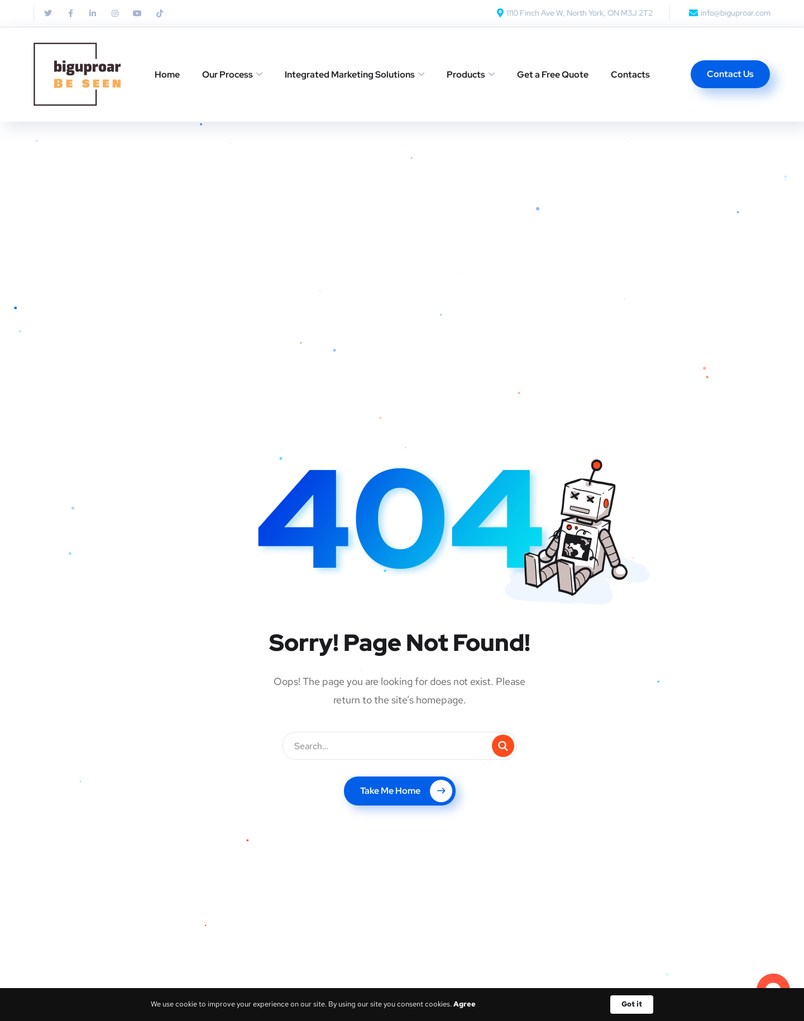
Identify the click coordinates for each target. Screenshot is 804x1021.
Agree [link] (464, 1004)
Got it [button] (631, 1004)
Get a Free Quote (552, 74)
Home (167, 74)
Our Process (227, 74)
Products (466, 74)
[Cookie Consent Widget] (402, 1004)
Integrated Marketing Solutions (350, 74)
